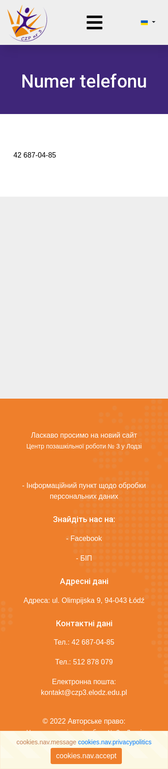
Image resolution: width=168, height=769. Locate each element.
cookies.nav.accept (86, 756)
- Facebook (84, 538)
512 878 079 (93, 662)
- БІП (84, 558)
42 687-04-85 (93, 642)
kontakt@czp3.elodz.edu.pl (84, 692)
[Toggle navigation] (94, 22)
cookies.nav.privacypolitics (114, 742)
